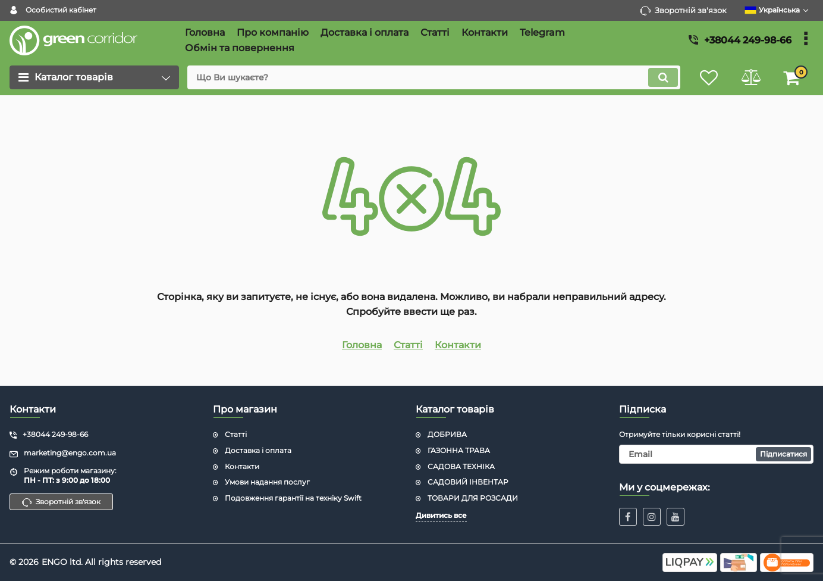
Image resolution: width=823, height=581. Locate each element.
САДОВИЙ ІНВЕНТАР (468, 481)
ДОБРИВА (447, 434)
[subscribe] (716, 454)
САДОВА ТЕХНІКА (461, 466)
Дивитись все (441, 515)
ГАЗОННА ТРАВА (459, 450)
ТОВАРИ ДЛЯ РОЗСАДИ (473, 497)
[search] (433, 77)
